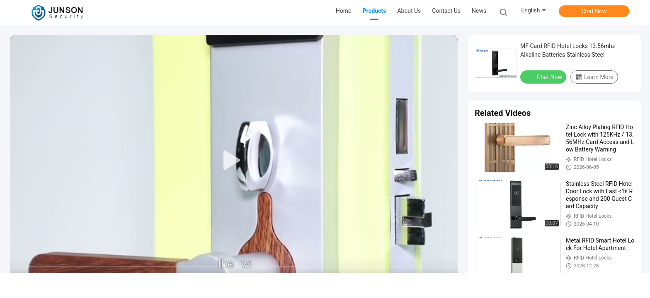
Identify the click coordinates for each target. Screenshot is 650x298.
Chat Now (594, 11)
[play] (233, 160)
